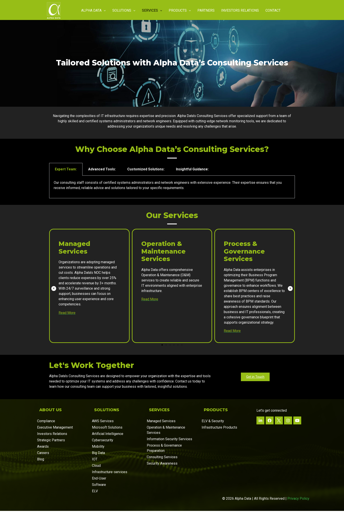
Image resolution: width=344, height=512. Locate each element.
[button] (162, 346)
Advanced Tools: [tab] (102, 170)
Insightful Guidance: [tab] (192, 170)
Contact (273, 10)
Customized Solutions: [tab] (146, 170)
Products (180, 10)
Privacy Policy (298, 500)
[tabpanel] (172, 188)
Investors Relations (240, 10)
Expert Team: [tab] (66, 170)
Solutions (123, 10)
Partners (206, 10)
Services (152, 10)
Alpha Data (93, 10)
